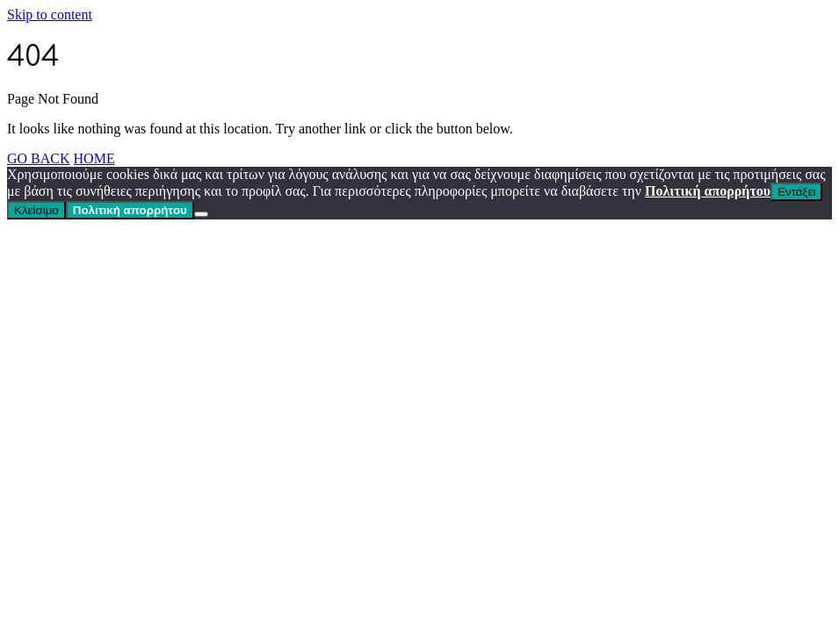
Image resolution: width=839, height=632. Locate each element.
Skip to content (49, 14)
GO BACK (38, 158)
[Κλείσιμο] (201, 214)
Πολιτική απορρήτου (707, 190)
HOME (94, 158)
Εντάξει (796, 191)
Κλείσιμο (36, 210)
